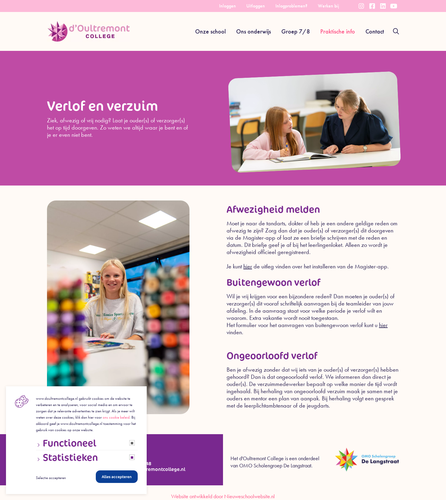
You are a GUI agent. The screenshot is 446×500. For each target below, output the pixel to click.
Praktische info (337, 31)
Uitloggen (255, 6)
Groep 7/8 (295, 31)
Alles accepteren (117, 478)
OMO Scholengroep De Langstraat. (275, 465)
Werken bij (328, 6)
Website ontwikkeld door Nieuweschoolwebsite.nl (223, 496)
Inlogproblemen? (291, 6)
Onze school (210, 31)
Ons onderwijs (253, 31)
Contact (374, 31)
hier (247, 266)
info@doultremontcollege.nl (153, 469)
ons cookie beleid (116, 419)
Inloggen (227, 6)
